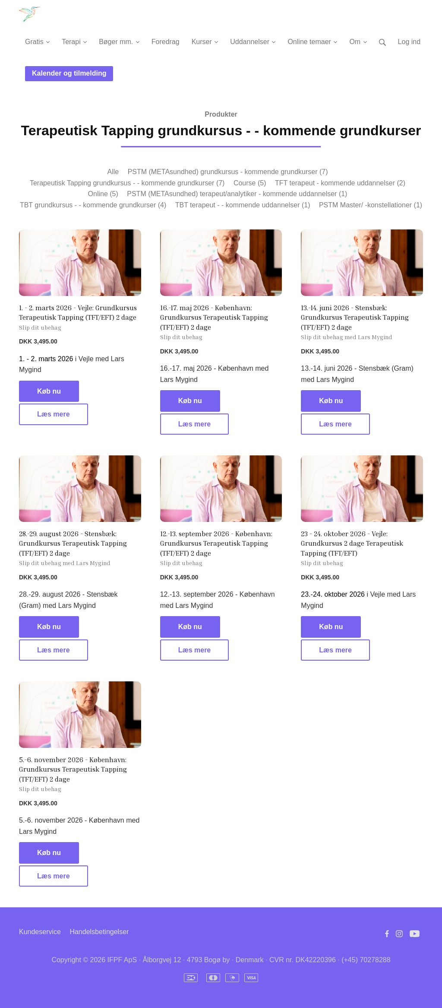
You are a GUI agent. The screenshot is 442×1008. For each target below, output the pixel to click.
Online (103, 193)
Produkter (221, 114)
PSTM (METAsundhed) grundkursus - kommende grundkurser (228, 171)
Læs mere (53, 414)
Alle (113, 171)
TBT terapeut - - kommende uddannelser (242, 205)
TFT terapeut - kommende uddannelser (340, 183)
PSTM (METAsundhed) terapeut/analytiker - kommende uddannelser (237, 193)
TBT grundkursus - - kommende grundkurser (93, 205)
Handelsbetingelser (99, 931)
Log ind (409, 41)
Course (250, 183)
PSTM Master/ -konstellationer (370, 205)
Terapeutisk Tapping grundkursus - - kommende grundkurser (127, 183)
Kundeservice (40, 931)
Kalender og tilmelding (69, 73)
